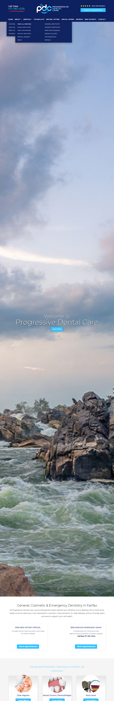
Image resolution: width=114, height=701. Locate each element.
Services (27, 19)
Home (10, 19)
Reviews (79, 19)
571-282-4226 (16, 8)
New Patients (90, 19)
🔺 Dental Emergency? (16, 11)
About (17, 19)
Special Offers (67, 19)
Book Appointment (28, 646)
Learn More (57, 329)
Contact (102, 19)
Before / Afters (53, 19)
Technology (39, 19)
